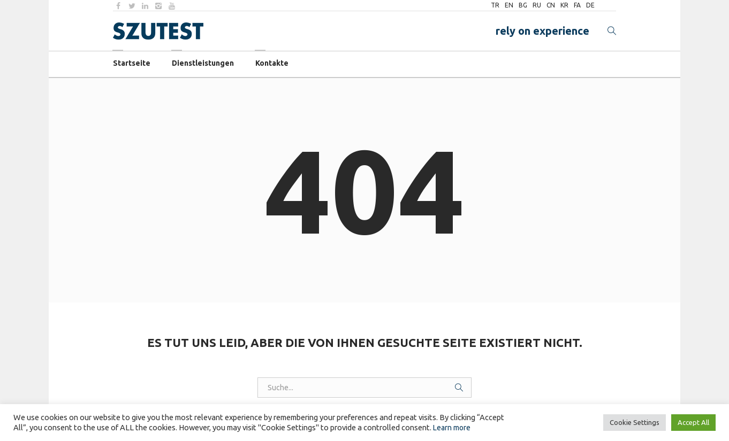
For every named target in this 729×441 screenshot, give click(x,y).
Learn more (451, 427)
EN (509, 5)
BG (523, 5)
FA (577, 5)
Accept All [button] (693, 422)
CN (550, 5)
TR (495, 5)
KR (564, 5)
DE (590, 5)
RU (537, 5)
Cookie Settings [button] (634, 422)
